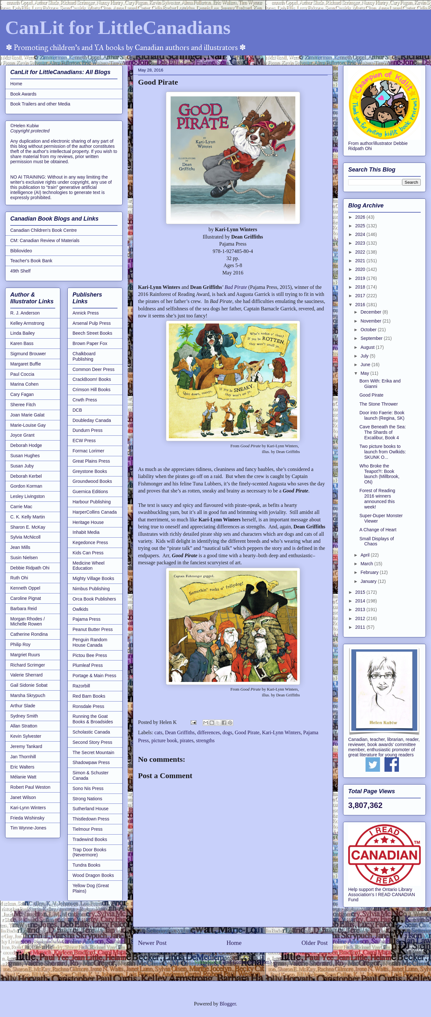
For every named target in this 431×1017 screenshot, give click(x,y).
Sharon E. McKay (27, 527)
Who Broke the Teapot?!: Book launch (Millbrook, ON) (379, 473)
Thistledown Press (91, 818)
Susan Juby (22, 465)
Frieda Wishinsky (27, 817)
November (371, 321)
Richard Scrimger (27, 665)
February (370, 572)
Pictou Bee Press (90, 655)
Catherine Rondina (29, 634)
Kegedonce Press (90, 542)
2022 (360, 252)
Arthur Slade (22, 705)
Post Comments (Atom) (246, 962)
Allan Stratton (23, 725)
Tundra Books (86, 865)
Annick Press (86, 312)
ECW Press (84, 440)
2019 (360, 278)
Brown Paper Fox (90, 343)
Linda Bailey (22, 333)
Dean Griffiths (180, 732)
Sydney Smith (24, 716)
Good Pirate (247, 732)
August (367, 347)
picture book (164, 740)
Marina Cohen (24, 384)
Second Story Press (92, 742)
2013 (360, 609)
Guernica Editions (90, 491)
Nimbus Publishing (91, 588)
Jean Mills (20, 547)
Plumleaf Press (88, 665)
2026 (360, 217)
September (372, 338)
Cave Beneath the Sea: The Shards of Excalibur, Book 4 (382, 432)
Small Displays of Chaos (376, 541)
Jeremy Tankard (26, 746)
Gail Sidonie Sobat (28, 685)
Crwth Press (85, 399)
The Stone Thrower (378, 404)
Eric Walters (22, 766)
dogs (227, 732)
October (369, 329)
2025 (360, 225)
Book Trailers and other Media (40, 103)
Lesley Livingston (27, 496)
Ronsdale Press (88, 706)
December (371, 312)
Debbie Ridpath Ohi (29, 567)
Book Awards (23, 94)
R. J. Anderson (25, 312)
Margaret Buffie (25, 363)
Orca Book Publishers (94, 598)
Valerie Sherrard (26, 674)
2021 (360, 260)
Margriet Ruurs (25, 654)
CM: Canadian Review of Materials (45, 240)
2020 (360, 269)
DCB (77, 410)
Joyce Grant (22, 435)
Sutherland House (90, 808)
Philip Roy (20, 644)
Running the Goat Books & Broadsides (93, 719)
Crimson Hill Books (91, 389)
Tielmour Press (88, 829)
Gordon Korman (26, 486)
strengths (205, 740)
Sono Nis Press (88, 788)
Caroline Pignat (25, 598)
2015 (360, 592)
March (367, 563)
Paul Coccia (22, 374)
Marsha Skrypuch (27, 695)
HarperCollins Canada (95, 512)
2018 (360, 287)
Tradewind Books (90, 839)
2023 (360, 243)
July (365, 355)
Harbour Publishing (92, 501)
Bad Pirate (236, 287)
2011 (360, 627)
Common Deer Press (94, 369)
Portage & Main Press (94, 675)
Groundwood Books (92, 481)
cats (158, 732)
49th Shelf (20, 270)
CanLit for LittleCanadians (117, 27)
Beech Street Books (92, 333)
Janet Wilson (23, 797)
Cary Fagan (22, 394)
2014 (360, 600)
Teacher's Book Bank (31, 260)
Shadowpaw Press (91, 762)
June (365, 364)
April (365, 555)
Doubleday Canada (92, 420)
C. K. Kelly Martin (27, 516)
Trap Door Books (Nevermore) (89, 852)
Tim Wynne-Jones (28, 827)
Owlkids (80, 609)
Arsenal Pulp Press (92, 323)
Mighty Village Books (93, 578)
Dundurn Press (87, 430)
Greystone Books (90, 471)
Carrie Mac (21, 506)
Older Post (314, 942)
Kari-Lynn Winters (281, 732)
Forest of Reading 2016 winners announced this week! (377, 498)
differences (208, 732)
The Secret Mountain (93, 752)
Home (234, 942)
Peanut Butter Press (93, 629)
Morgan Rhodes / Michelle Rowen (27, 621)
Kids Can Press (88, 552)
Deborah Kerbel (26, 476)
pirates (187, 740)
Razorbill (81, 685)
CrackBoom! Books (92, 379)
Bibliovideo (21, 250)
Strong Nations (87, 798)
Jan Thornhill (23, 756)
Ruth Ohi (19, 577)
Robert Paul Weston (30, 787)
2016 (360, 304)
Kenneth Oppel (25, 588)
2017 (360, 295)
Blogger (228, 1003)
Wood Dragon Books (93, 875)
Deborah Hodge (26, 445)
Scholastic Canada (91, 732)
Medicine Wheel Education (89, 565)
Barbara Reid (23, 608)
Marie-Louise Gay (28, 425)
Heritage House (88, 522)
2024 (360, 234)
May (365, 373)
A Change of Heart (377, 529)
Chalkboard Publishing (84, 356)
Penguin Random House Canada (90, 642)
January (369, 581)
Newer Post (152, 942)
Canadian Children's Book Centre (43, 230)
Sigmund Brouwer (28, 353)
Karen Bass (21, 343)
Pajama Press (86, 619)
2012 (360, 618)
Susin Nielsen (24, 557)
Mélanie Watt (23, 776)
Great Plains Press (91, 461)
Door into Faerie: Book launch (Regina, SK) (381, 415)
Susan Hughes (25, 455)
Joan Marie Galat (27, 414)
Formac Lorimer (88, 450)
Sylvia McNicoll (25, 537)
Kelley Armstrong (27, 323)
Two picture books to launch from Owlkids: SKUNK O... (382, 452)
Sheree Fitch (23, 404)
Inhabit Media (86, 532)
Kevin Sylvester (25, 736)
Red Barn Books (89, 696)
